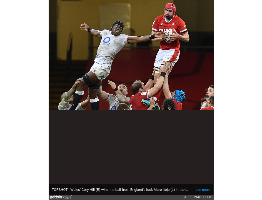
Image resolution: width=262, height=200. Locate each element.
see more (203, 190)
